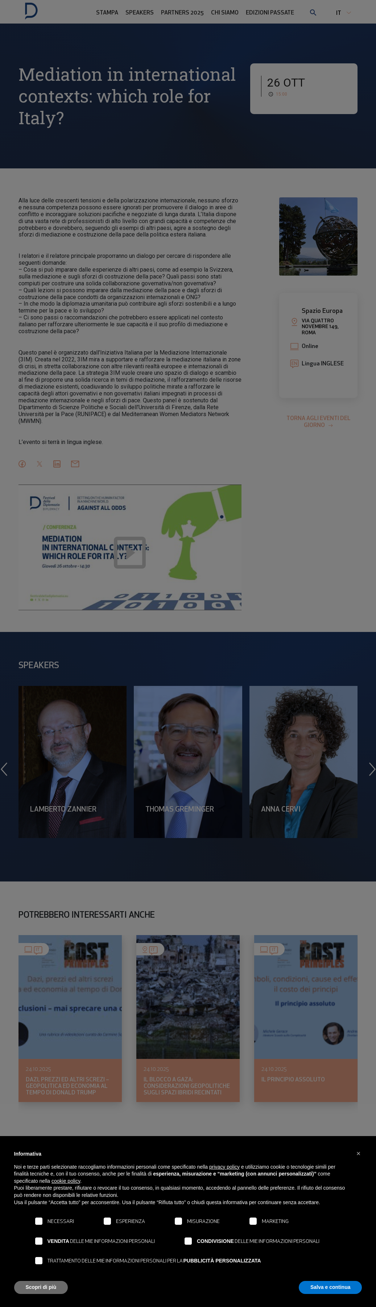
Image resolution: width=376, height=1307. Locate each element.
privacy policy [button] (224, 1167)
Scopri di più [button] (41, 1287)
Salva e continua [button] (330, 1287)
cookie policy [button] (65, 1181)
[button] (358, 1153)
